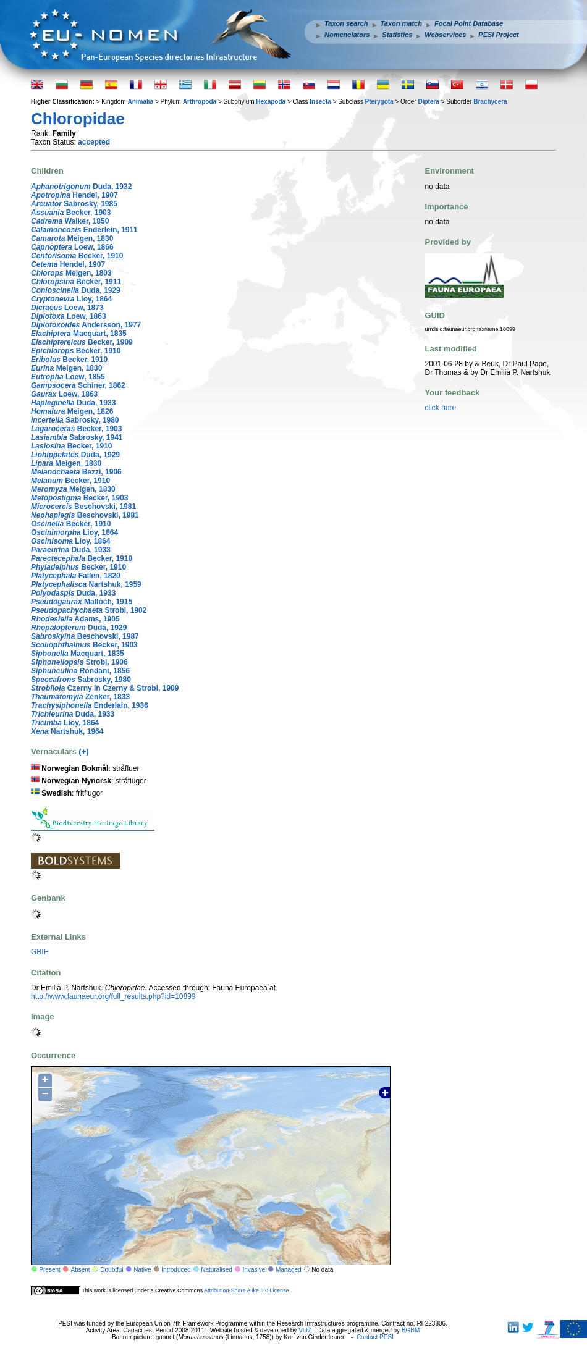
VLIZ (304, 1330)
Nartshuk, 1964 (67, 731)
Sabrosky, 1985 (74, 204)
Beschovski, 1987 (85, 636)
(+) (83, 751)
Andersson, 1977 (86, 325)
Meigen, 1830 (72, 238)
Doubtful (111, 1269)
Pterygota (379, 101)
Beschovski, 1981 (83, 506)
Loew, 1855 (68, 376)
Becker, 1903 (71, 212)
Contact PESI (375, 1337)
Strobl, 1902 (88, 610)
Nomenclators (347, 34)
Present (49, 1269)
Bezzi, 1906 (76, 472)
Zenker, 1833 (80, 696)
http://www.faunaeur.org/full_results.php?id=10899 (113, 996)
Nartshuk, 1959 (86, 584)
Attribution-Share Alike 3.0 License (246, 1290)
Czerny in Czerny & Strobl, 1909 (105, 688)
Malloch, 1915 (81, 601)
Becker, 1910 (77, 255)
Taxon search (346, 23)
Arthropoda (199, 101)
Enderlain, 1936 (89, 705)
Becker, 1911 (76, 281)
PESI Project (498, 34)
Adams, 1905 (75, 619)
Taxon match (401, 23)
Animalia (140, 101)
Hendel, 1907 (74, 195)
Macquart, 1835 (79, 333)
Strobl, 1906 (79, 662)
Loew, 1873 (67, 307)
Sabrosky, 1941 (77, 437)
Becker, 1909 (82, 342)
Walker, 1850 (70, 221)
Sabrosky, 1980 (75, 420)
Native (142, 1269)
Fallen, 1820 (75, 575)
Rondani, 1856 (80, 671)
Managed (289, 1269)
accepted (94, 142)
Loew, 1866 (72, 247)
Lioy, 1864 (71, 299)
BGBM (411, 1330)
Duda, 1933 (73, 402)
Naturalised (216, 1269)
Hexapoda (270, 101)
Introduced (175, 1269)
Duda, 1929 (75, 290)
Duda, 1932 (81, 186)
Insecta (320, 101)
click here (441, 407)
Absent (80, 1269)
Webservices (445, 34)
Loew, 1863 (68, 316)
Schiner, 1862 (78, 385)
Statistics (397, 34)
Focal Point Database (468, 23)
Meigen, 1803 (71, 273)
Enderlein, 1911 (84, 229)
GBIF (39, 952)
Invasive (254, 1269)
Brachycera (490, 101)
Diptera (428, 101)
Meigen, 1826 (72, 411)
